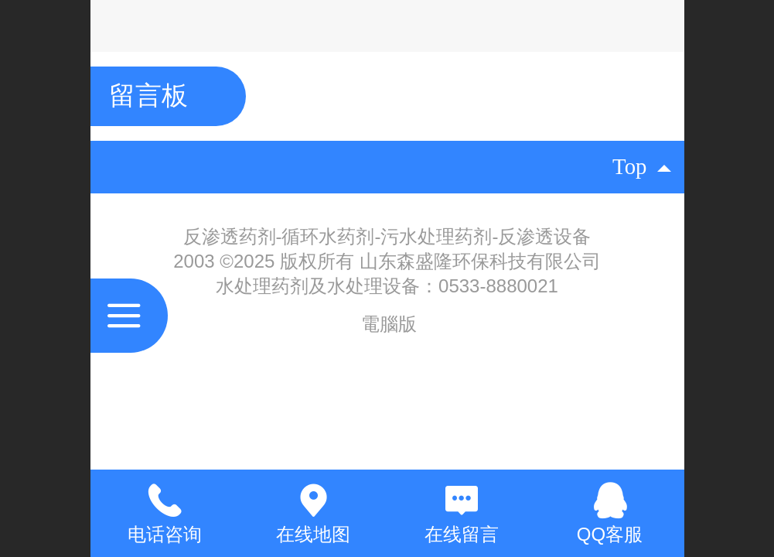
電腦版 (389, 323)
